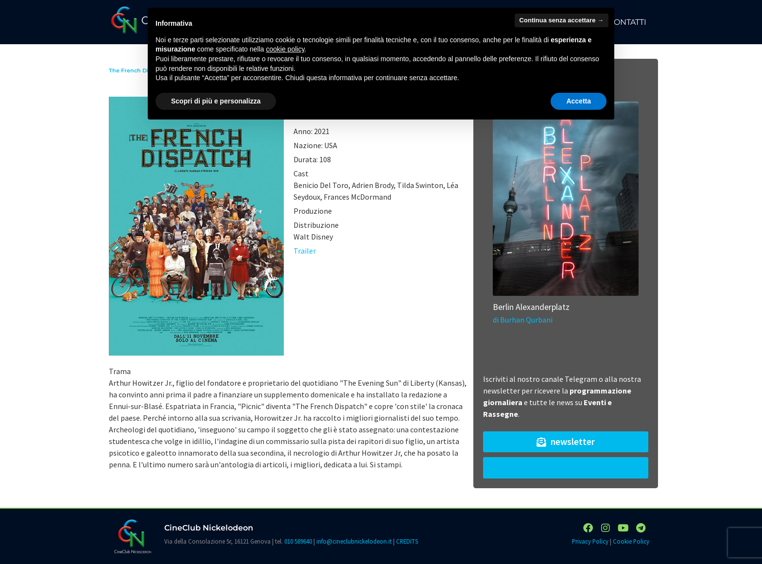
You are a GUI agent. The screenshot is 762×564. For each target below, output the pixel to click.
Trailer (305, 251)
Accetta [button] (578, 101)
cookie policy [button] (285, 49)
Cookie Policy (631, 541)
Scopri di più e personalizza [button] (215, 101)
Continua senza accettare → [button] (562, 20)
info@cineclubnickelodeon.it (354, 541)
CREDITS (407, 541)
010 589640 (298, 541)
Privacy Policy (590, 541)
